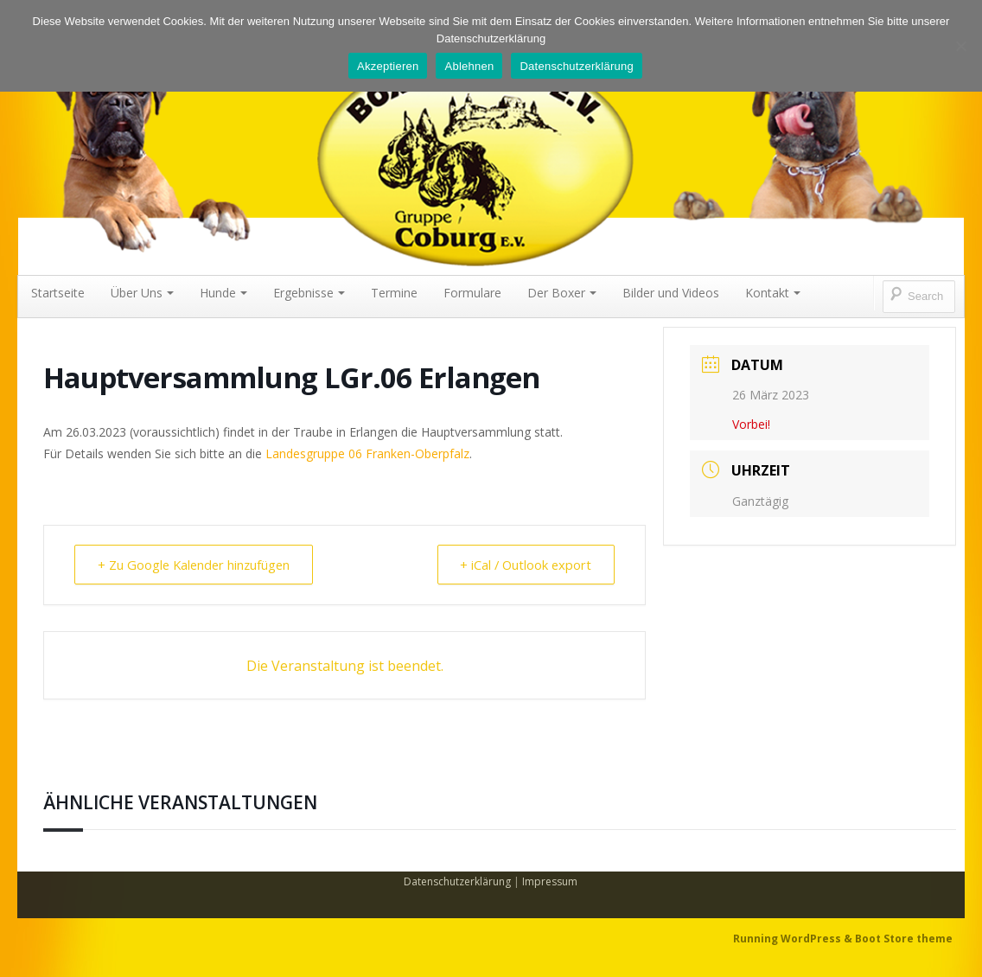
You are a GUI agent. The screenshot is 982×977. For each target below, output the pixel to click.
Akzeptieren (387, 66)
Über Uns (142, 292)
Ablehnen (469, 66)
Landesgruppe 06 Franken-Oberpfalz (367, 453)
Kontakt (772, 292)
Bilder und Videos (670, 292)
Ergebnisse (309, 292)
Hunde (223, 292)
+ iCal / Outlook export (523, 564)
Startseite (58, 292)
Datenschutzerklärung (457, 881)
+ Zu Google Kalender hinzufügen (198, 564)
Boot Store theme (904, 938)
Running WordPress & (794, 938)
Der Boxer (561, 292)
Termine (394, 292)
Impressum (549, 881)
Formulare (472, 292)
